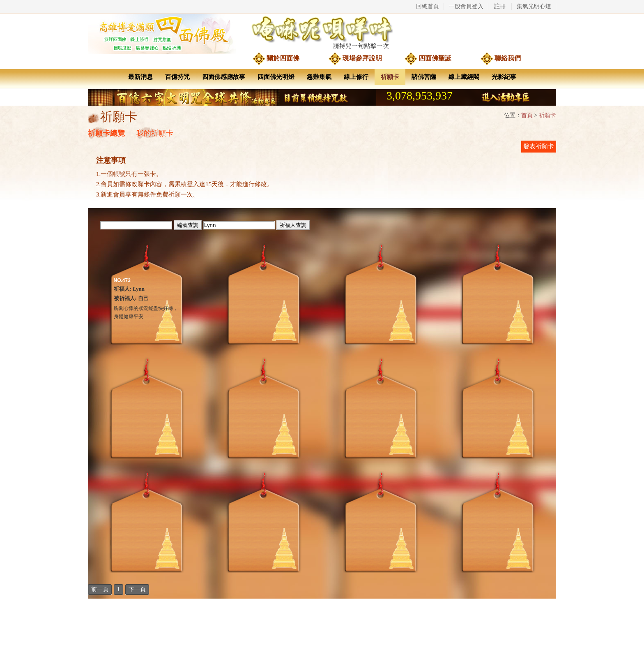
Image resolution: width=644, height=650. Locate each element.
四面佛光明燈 (276, 77)
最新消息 (140, 77)
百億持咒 (177, 77)
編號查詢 (187, 225)
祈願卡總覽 (106, 133)
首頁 (527, 115)
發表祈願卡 (538, 146)
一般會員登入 (466, 6)
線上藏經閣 (463, 77)
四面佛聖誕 (435, 58)
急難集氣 (319, 77)
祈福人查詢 (293, 225)
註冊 (500, 6)
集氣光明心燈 (534, 6)
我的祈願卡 (154, 133)
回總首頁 (427, 6)
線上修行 (356, 77)
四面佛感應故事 (223, 77)
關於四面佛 (283, 58)
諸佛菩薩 (424, 77)
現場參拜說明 (362, 58)
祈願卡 (390, 77)
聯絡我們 (507, 58)
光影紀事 (504, 77)
